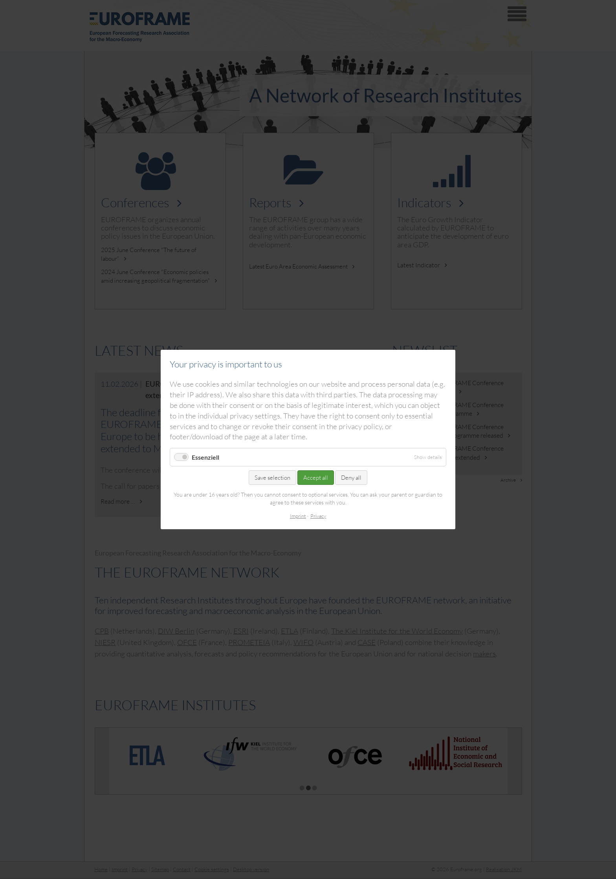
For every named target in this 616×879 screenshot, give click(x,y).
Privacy (318, 516)
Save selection (272, 477)
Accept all (315, 477)
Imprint (298, 516)
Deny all (351, 477)
